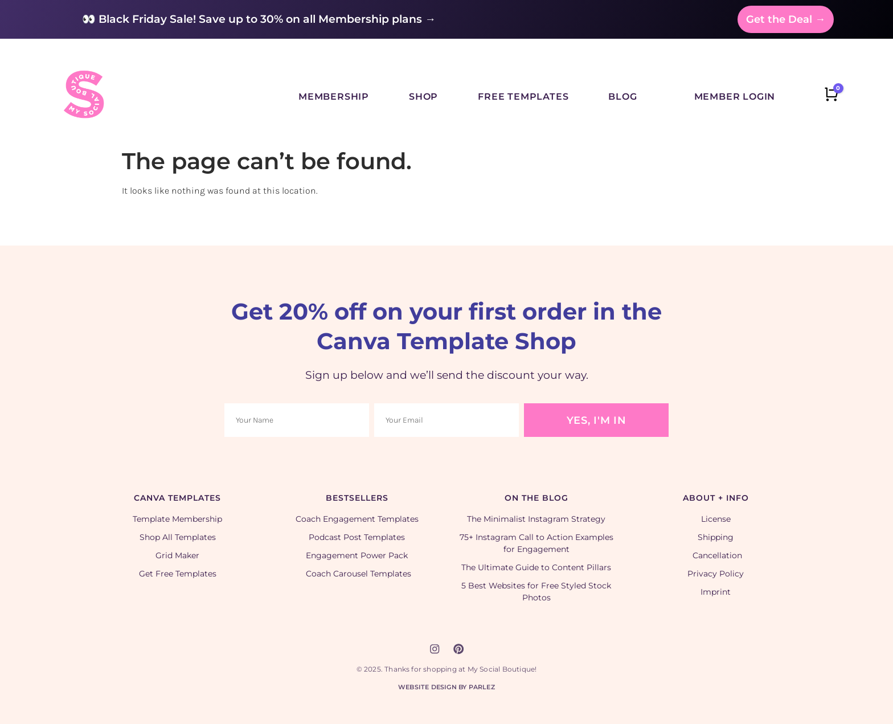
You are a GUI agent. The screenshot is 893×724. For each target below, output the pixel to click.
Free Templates (523, 96)
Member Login (735, 96)
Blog (622, 96)
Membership (333, 96)
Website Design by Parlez (446, 686)
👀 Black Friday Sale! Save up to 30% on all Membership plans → (259, 19)
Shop (423, 96)
